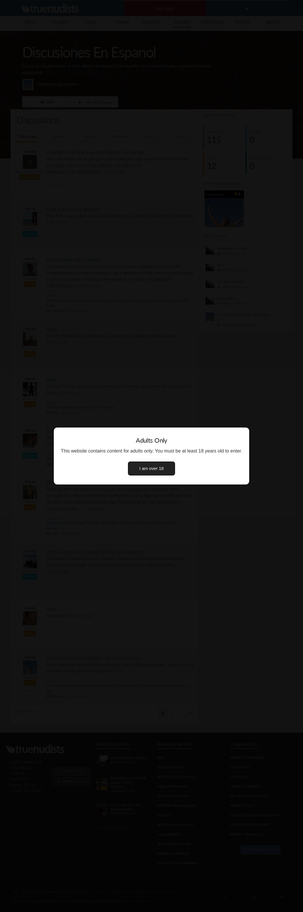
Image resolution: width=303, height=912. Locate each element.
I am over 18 (151, 468)
